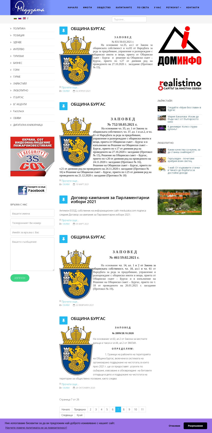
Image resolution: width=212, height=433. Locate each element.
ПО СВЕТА (143, 7)
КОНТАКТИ (192, 7)
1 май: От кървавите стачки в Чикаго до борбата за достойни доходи (184, 170)
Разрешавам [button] (195, 425)
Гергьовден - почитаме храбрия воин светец (181, 160)
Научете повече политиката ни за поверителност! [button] (36, 427)
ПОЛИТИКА (19, 28)
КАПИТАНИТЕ (124, 7)
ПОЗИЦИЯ (18, 35)
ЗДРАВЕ (17, 42)
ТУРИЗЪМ (18, 56)
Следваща (67, 415)
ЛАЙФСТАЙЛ (20, 83)
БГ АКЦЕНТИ (20, 104)
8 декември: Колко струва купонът (182, 128)
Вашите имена (21, 213)
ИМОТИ (87, 7)
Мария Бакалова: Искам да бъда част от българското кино (183, 119)
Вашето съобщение (24, 241)
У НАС (157, 7)
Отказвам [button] (174, 425)
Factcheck (18, 111)
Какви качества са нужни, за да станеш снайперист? (184, 151)
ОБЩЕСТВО (104, 7)
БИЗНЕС (17, 62)
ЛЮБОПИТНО (20, 90)
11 (142, 409)
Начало (66, 409)
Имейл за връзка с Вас (25, 232)
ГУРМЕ (16, 76)
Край (79, 415)
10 (135, 409)
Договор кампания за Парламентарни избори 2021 (110, 199)
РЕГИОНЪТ (172, 7)
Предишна (80, 409)
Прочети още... (70, 87)
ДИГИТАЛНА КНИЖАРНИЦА (28, 124)
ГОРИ (16, 69)
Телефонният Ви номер (26, 223)
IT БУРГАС (18, 97)
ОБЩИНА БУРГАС (88, 28)
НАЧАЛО (73, 7)
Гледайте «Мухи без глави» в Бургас (184, 109)
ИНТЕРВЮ (18, 49)
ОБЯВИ (17, 118)
